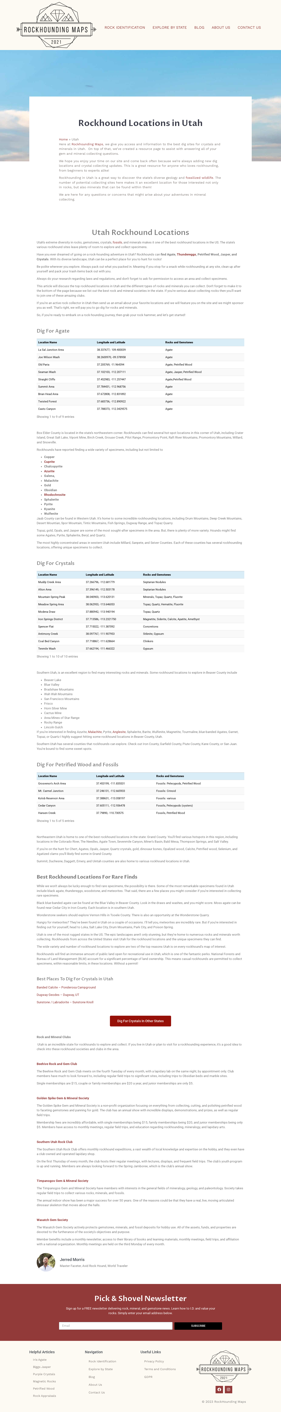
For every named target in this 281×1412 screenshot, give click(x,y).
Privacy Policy (154, 1361)
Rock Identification (125, 27)
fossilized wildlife (199, 178)
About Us (221, 27)
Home (63, 139)
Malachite (95, 732)
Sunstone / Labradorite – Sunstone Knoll (65, 1002)
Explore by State (170, 27)
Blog (199, 27)
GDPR (148, 1377)
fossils (117, 242)
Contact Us (249, 27)
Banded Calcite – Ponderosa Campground (67, 987)
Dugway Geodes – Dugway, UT (58, 995)
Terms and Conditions (160, 1369)
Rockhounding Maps (87, 144)
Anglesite (119, 732)
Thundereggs (186, 254)
